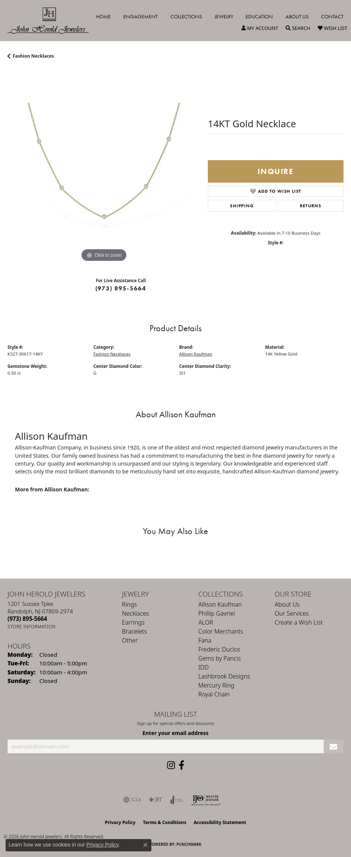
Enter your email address (175, 732)
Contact (332, 16)
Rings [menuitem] (129, 604)
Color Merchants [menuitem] (220, 631)
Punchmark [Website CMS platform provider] (188, 844)
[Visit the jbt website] (156, 799)
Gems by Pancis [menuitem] (219, 658)
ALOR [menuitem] (205, 622)
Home (103, 16)
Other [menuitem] (130, 640)
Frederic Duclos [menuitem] (219, 649)
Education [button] (259, 16)
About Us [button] (297, 16)
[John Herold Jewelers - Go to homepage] (51, 20)
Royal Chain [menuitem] (214, 694)
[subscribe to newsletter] (334, 746)
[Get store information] (31, 626)
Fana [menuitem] (205, 640)
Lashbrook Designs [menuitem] (224, 676)
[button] (259, 28)
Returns (310, 206)
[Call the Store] (27, 618)
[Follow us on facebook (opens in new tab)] (181, 765)
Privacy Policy (120, 822)
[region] (103, 167)
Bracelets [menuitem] (134, 631)
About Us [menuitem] (287, 604)
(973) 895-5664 (121, 288)
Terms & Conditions (164, 822)
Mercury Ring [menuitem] (216, 685)
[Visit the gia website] (132, 799)
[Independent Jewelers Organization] (205, 799)
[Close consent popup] (145, 845)
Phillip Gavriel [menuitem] (216, 613)
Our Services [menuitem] (292, 613)
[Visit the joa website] (177, 799)
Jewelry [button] (224, 16)
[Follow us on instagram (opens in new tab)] (171, 765)
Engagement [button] (140, 16)
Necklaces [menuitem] (135, 613)
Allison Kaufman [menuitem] (220, 604)
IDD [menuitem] (203, 667)
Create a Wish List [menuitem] (299, 622)
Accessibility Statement (220, 822)
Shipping (241, 206)
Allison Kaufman (195, 354)
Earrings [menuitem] (133, 622)
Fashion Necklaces (33, 56)
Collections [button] (186, 16)
